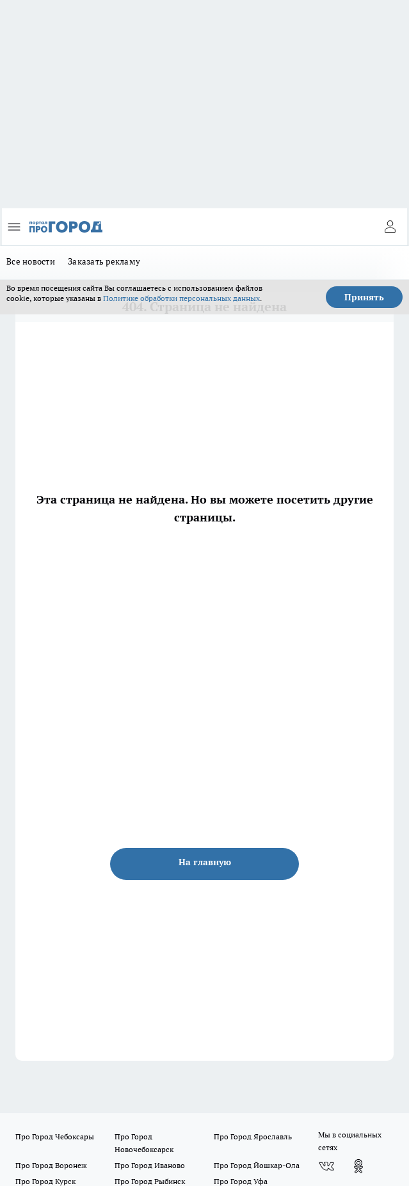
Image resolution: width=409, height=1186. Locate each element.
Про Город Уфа (241, 1181)
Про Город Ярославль (253, 1136)
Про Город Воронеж (51, 1165)
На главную (205, 862)
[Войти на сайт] (390, 227)
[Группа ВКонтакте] (326, 1166)
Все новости (30, 261)
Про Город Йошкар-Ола (257, 1165)
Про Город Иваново (150, 1165)
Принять (364, 297)
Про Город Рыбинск (150, 1181)
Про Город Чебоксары (54, 1136)
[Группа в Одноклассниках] (358, 1166)
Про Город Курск (45, 1181)
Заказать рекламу (104, 261)
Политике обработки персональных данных (181, 298)
